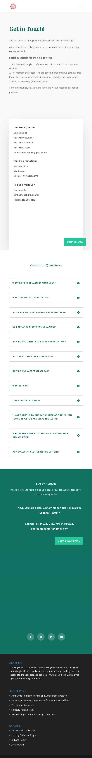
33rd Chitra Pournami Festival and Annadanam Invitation (39, 695)
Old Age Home (18, 739)
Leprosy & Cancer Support (24, 735)
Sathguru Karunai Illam (22, 709)
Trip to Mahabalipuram (22, 705)
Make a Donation (68, 541)
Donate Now (75, 241)
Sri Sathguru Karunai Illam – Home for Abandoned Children (40, 700)
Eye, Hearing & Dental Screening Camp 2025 (33, 714)
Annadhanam (17, 744)
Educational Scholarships (23, 730)
